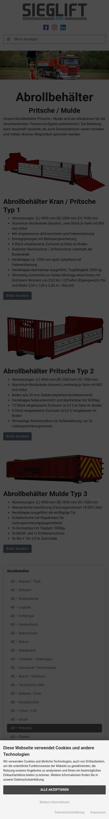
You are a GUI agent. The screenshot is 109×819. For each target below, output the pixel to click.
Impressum (98, 812)
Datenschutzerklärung (69, 812)
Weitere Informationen (54, 802)
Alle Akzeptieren (54, 790)
